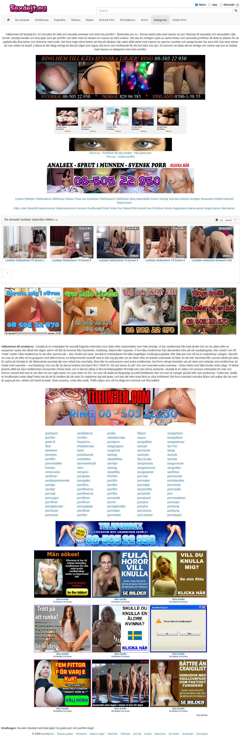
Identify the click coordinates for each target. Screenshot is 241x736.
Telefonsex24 (107, 198)
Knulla (168, 208)
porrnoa (142, 476)
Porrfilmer (158, 208)
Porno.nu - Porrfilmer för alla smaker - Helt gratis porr (120, 152)
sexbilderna (85, 433)
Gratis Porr (116, 208)
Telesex (69, 198)
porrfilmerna (85, 489)
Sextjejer (195, 198)
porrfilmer (83, 497)
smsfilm (82, 437)
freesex (50, 467)
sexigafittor (144, 442)
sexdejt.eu (47, 733)
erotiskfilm (84, 459)
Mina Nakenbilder (140, 198)
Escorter (82, 208)
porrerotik (113, 497)
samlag (112, 454)
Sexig (171, 450)
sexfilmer (173, 472)
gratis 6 (50, 442)
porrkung (173, 506)
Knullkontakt (94, 208)
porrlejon (51, 454)
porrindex (113, 510)
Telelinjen (29, 198)
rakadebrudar (116, 437)
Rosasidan (207, 198)
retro (80, 467)
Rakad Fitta (130, 208)
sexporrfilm (144, 489)
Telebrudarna (43, 198)
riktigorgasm (115, 446)
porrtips (112, 463)
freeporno (83, 442)
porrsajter (143, 480)
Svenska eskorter (179, 198)
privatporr (113, 442)
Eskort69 (32, 208)
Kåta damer (228, 208)
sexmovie (143, 450)
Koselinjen (93, 198)
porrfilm (50, 437)
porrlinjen (173, 502)
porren (111, 502)
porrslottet (114, 515)
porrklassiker (175, 480)
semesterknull (86, 463)
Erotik (105, 208)
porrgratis (83, 476)
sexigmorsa (145, 463)
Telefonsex (58, 198)
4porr (80, 450)
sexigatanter (145, 472)
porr (169, 493)
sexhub (172, 454)
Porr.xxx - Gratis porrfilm (120, 156)
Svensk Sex (145, 208)
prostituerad (85, 454)
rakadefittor (114, 459)
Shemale (229, 4)
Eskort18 (228, 198)
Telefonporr (122, 198)
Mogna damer (212, 208)
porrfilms (83, 484)
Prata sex (80, 198)
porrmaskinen (176, 497)
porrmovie (174, 484)
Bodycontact (124, 202)
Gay (214, 4)
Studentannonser (66, 208)
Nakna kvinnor (46, 208)
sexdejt (50, 489)
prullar (111, 433)
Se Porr (172, 446)
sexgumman (175, 463)
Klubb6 (218, 198)
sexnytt (142, 446)
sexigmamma (146, 467)
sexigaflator (175, 437)
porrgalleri (84, 480)
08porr (141, 433)
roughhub (113, 450)
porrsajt (50, 493)
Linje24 (19, 198)
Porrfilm (112, 476)
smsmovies (52, 472)
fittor (48, 446)
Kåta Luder (20, 208)
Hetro (202, 4)
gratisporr (51, 433)
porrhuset (51, 510)
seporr (141, 437)
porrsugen (52, 497)
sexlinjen (143, 454)
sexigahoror (175, 433)
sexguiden (174, 467)
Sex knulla (144, 459)
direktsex (51, 450)
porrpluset (144, 497)
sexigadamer (176, 442)
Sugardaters (179, 208)
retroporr (83, 472)
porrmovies (174, 476)
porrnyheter (145, 515)
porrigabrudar (54, 506)
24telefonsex (85, 446)
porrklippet (174, 515)
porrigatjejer (85, 506)
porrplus (142, 502)
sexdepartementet (57, 480)
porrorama (144, 510)
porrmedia (174, 489)
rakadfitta (113, 472)
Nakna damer (196, 208)
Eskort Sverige (159, 198)
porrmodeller (53, 463)
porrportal (143, 493)
